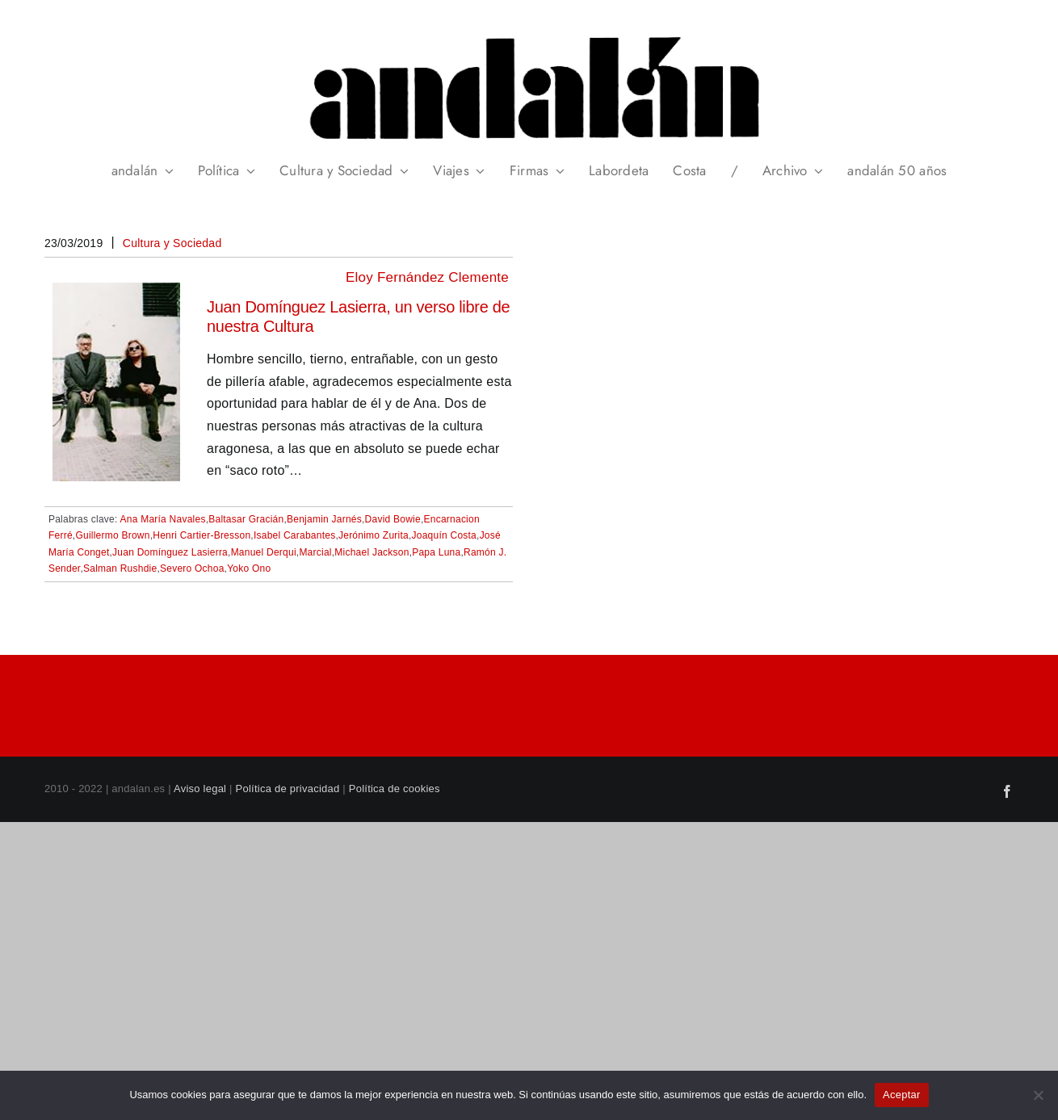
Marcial (315, 552)
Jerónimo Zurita (373, 535)
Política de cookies (394, 788)
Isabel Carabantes (294, 535)
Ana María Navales (163, 519)
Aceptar (902, 1095)
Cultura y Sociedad (172, 243)
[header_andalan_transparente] (529, 32)
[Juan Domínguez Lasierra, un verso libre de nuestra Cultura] (116, 293)
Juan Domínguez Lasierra (170, 552)
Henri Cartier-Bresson (201, 535)
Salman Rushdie (120, 568)
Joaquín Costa (444, 535)
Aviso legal (200, 788)
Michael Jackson (371, 552)
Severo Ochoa (192, 568)
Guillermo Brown (112, 535)
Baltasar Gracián (245, 519)
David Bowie (393, 519)
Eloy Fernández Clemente (427, 277)
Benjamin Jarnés (324, 519)
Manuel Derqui (263, 552)
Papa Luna (436, 552)
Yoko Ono (249, 568)
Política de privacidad (288, 788)
